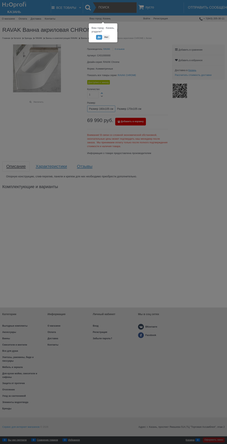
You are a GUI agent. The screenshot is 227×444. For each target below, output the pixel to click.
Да (99, 37)
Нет (106, 37)
